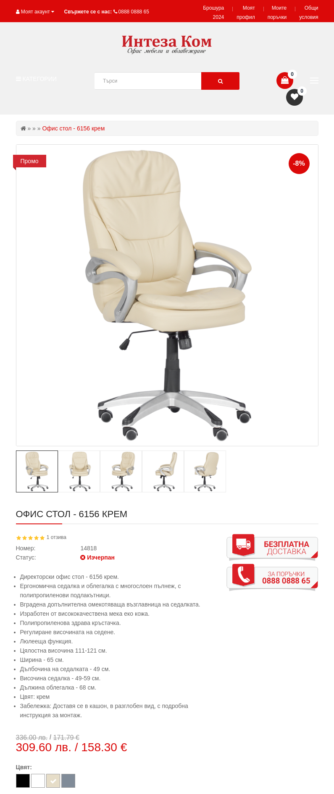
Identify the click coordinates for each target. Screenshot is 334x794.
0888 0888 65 (133, 12)
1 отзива (56, 537)
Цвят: (24, 767)
